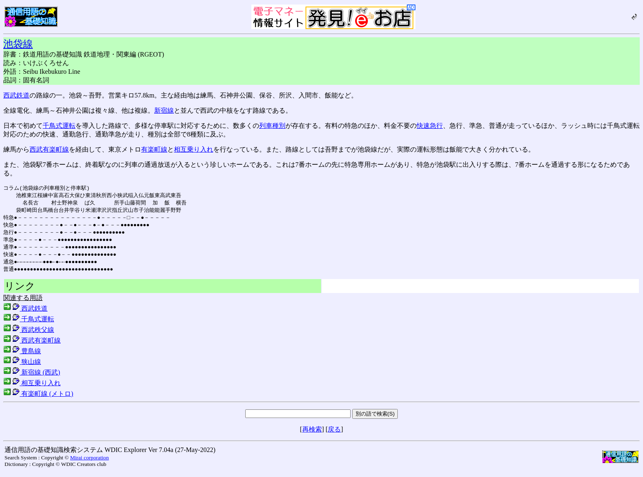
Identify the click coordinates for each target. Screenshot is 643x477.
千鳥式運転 (59, 125)
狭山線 (22, 366)
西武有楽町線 (49, 149)
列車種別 (272, 125)
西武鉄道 (16, 95)
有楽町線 (154, 149)
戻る (334, 434)
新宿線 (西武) (31, 377)
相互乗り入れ (193, 149)
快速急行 (430, 125)
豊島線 (22, 355)
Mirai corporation (89, 462)
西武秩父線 (28, 334)
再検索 (312, 434)
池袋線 (18, 44)
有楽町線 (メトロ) (38, 398)
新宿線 (164, 110)
